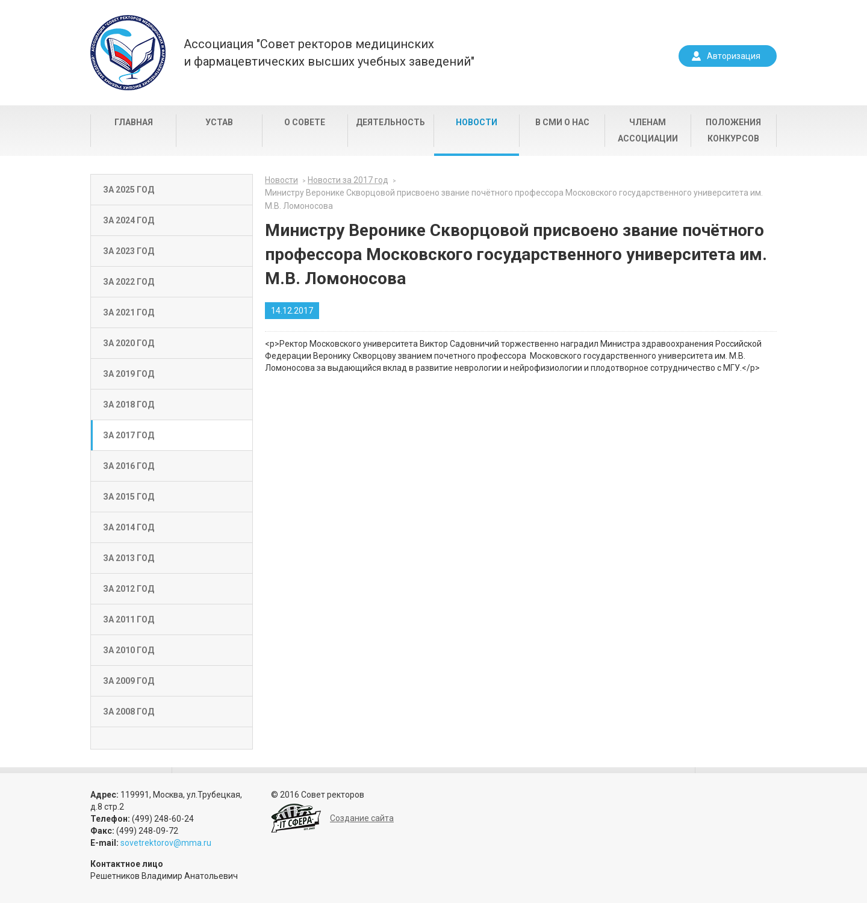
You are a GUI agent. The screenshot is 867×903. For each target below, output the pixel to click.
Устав (219, 122)
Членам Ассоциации (648, 130)
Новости (476, 122)
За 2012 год (128, 589)
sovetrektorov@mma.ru (165, 843)
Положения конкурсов (733, 130)
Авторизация (733, 56)
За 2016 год (128, 466)
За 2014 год (128, 527)
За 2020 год (128, 343)
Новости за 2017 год (348, 180)
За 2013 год (128, 558)
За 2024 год (128, 220)
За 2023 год (128, 251)
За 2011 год (128, 619)
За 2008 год (128, 711)
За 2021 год (128, 312)
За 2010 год (128, 650)
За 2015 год (128, 496)
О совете (304, 122)
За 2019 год (128, 374)
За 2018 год (128, 404)
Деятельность (390, 122)
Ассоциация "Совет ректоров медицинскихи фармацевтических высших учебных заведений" (329, 53)
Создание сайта (362, 818)
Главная (133, 122)
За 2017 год (128, 435)
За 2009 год (128, 681)
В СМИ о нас (562, 122)
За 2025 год (128, 189)
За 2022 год (128, 282)
